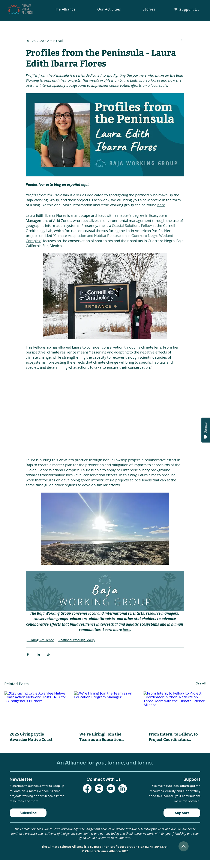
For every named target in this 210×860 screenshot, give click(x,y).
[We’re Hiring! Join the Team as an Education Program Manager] (105, 708)
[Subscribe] (28, 812)
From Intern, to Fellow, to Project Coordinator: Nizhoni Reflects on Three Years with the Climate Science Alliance (173, 736)
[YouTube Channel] (110, 788)
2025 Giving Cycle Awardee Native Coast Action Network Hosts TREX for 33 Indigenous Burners (32, 736)
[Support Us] (187, 9)
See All (201, 683)
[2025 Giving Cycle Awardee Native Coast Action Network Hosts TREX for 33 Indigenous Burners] (35, 708)
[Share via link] (49, 654)
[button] (65, 9)
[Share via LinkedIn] (38, 654)
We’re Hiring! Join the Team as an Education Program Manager (100, 736)
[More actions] (181, 40)
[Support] (182, 812)
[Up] (183, 846)
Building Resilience (40, 640)
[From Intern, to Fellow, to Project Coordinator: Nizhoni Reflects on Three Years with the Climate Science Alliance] (175, 708)
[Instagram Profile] (99, 788)
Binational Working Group (76, 640)
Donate (205, 430)
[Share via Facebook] (28, 654)
